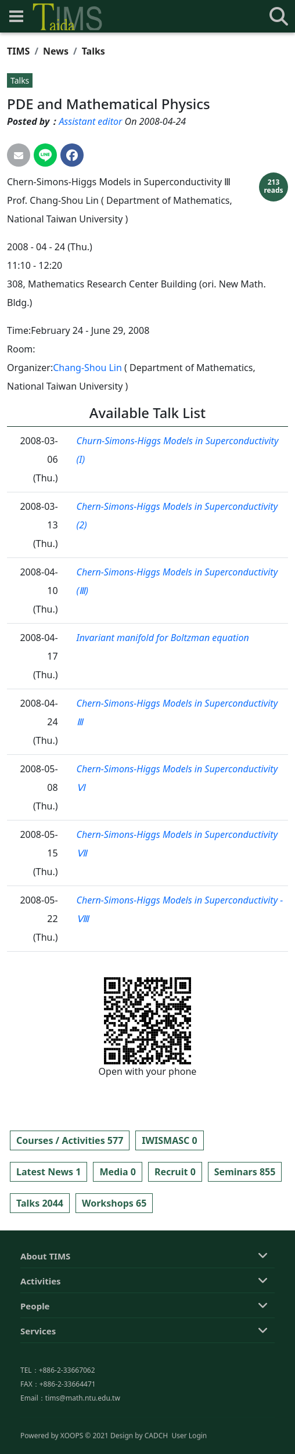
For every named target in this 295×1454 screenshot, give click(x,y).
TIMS (18, 51)
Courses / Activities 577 (69, 1140)
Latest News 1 (48, 1171)
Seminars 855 (245, 1171)
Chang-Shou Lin (87, 367)
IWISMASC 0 (169, 1140)
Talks (93, 51)
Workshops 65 (114, 1203)
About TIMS (45, 1307)
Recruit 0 (175, 1171)
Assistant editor (90, 121)
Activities (40, 1332)
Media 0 (117, 1171)
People (35, 1357)
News (56, 51)
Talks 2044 (39, 1203)
